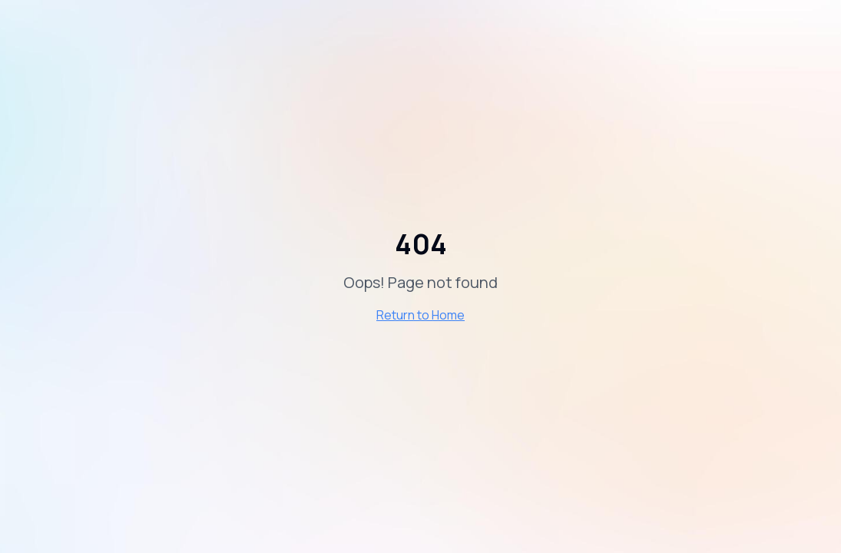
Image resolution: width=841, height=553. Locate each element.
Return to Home (420, 314)
